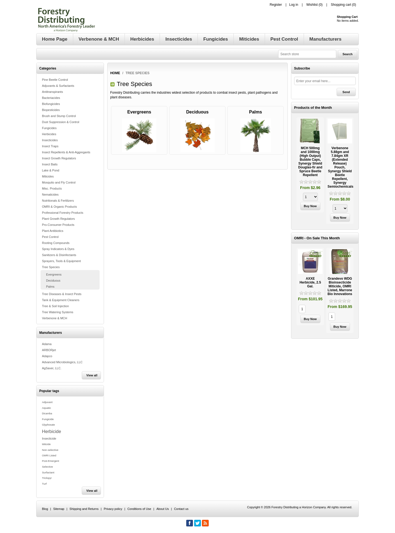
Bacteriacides (51, 97)
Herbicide (51, 431)
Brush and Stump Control (59, 116)
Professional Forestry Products (62, 212)
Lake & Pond (50, 170)
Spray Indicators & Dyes (58, 249)
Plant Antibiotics (52, 230)
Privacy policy (113, 508)
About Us (162, 508)
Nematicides (50, 194)
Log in (293, 5)
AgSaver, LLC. (51, 368)
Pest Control (50, 236)
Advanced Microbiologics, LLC (62, 362)
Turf (44, 483)
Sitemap (58, 508)
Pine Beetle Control (55, 79)
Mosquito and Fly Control (58, 182)
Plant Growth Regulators (58, 218)
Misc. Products (52, 188)
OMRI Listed (49, 455)
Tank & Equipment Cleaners (60, 300)
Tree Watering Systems (57, 312)
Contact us (181, 508)
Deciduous (53, 280)
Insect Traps (50, 146)
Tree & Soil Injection (55, 306)
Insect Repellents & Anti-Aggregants (66, 152)
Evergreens (53, 274)
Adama (47, 344)
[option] (310, 165)
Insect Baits (50, 164)
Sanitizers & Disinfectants (59, 255)
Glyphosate (48, 424)
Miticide (46, 444)
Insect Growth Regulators (59, 158)
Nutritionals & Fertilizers (58, 200)
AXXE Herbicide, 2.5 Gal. (310, 282)
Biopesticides (51, 110)
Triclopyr (47, 478)
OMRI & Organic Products (59, 206)
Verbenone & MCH (54, 318)
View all (91, 375)
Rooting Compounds (55, 243)
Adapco (47, 356)
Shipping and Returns (83, 508)
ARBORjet (49, 350)
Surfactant (48, 472)
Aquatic (46, 407)
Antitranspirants (52, 91)
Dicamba (47, 413)
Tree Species (51, 267)
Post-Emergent (50, 461)
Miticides (48, 176)
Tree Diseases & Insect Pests (61, 294)
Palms (50, 286)
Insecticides (50, 140)
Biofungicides (51, 104)
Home (115, 73)
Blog (45, 508)
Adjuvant (47, 402)
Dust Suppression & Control (60, 122)
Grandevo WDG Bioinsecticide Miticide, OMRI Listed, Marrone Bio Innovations (340, 286)
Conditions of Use (139, 508)
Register (276, 5)
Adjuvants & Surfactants (58, 85)
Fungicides (49, 128)
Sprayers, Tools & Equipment (61, 261)
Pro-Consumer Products (58, 224)
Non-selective (50, 449)
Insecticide (49, 438)
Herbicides (49, 134)
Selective (47, 466)
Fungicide (48, 419)
